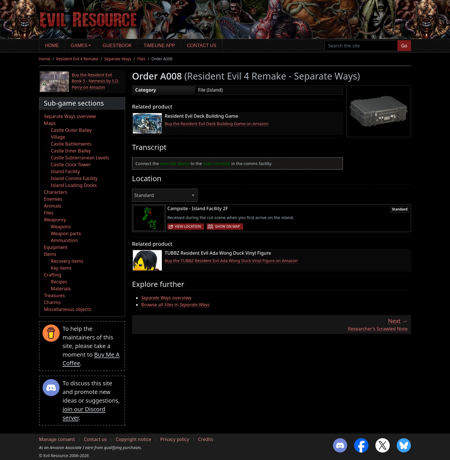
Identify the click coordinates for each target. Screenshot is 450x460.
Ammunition (64, 240)
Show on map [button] (227, 226)
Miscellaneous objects (67, 309)
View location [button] (188, 226)
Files (141, 58)
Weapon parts (66, 233)
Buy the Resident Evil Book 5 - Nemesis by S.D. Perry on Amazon (95, 81)
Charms (52, 302)
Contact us (201, 45)
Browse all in (175, 304)
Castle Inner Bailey (71, 151)
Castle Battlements (71, 144)
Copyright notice (133, 439)
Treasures (54, 295)
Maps (50, 123)
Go (404, 45)
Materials (61, 288)
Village (58, 137)
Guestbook (117, 45)
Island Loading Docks (74, 185)
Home (52, 45)
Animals (52, 206)
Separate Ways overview (70, 116)
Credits (205, 439)
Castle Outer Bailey (71, 130)
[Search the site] (361, 45)
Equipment (55, 247)
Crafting (52, 275)
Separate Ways (117, 58)
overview (166, 298)
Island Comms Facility (74, 178)
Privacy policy (174, 439)
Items (50, 254)
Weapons (61, 226)
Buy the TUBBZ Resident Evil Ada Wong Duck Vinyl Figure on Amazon (231, 260)
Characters (55, 192)
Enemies (53, 199)
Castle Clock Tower (71, 164)
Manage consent (57, 439)
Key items (61, 268)
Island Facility (65, 171)
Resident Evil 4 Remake (77, 58)
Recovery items (67, 261)
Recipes (59, 282)
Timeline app (159, 45)
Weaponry (55, 220)
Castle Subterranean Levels (80, 157)
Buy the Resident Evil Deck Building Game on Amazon (216, 123)
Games (79, 45)
